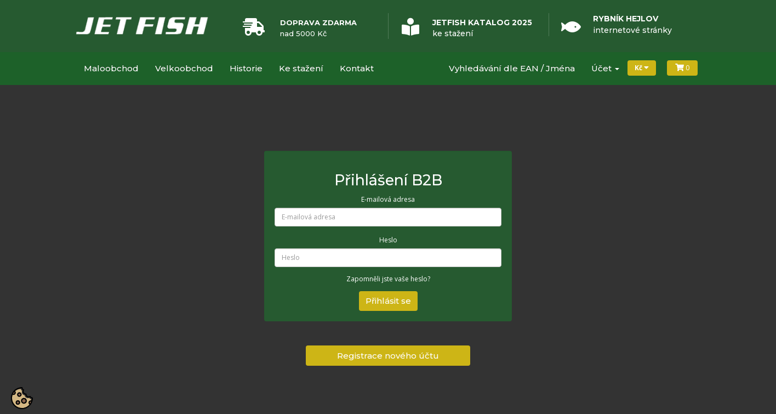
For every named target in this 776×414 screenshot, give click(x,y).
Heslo (388, 240)
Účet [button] (605, 68)
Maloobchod (111, 68)
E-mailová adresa (388, 199)
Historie (246, 68)
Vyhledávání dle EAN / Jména (512, 68)
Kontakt (357, 68)
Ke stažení (301, 68)
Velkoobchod (184, 68)
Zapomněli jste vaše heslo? (388, 278)
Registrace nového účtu (388, 355)
